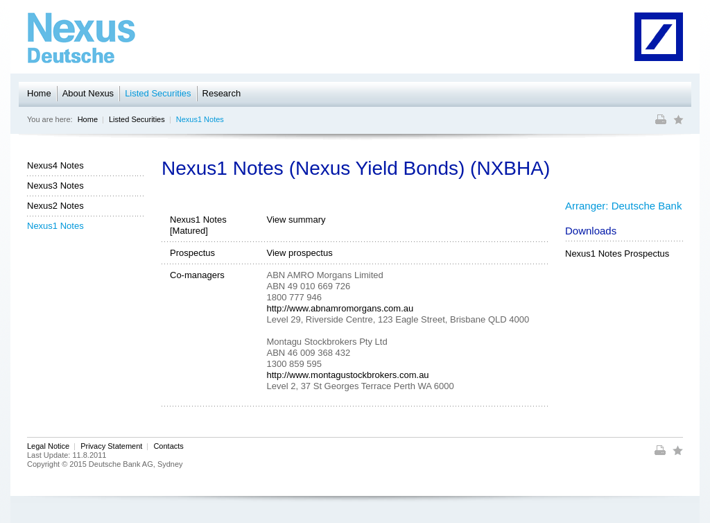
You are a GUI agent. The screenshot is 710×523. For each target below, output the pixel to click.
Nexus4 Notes (55, 165)
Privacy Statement (111, 446)
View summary (296, 219)
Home (39, 93)
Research (221, 93)
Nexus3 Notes (55, 185)
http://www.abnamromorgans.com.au (340, 308)
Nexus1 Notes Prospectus (617, 253)
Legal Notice (48, 446)
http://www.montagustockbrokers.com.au (348, 375)
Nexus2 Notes (55, 205)
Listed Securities (158, 93)
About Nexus (88, 93)
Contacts (168, 446)
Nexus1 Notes (200, 119)
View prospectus (300, 253)
